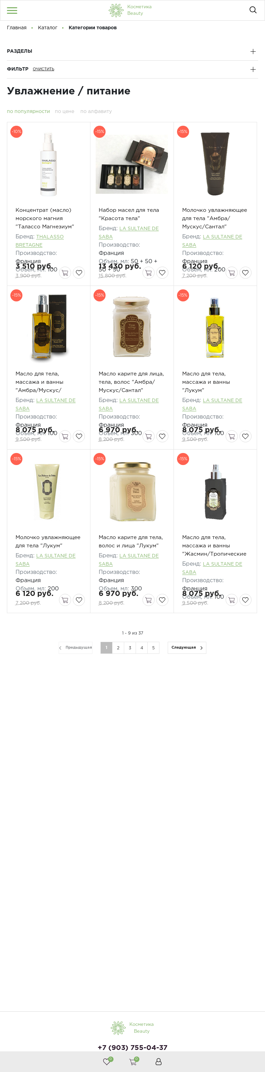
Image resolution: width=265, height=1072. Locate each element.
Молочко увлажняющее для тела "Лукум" (48, 573)
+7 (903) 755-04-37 (132, 1048)
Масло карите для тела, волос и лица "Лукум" (125, 573)
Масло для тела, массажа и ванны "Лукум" (206, 400)
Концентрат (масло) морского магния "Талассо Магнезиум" (45, 227)
